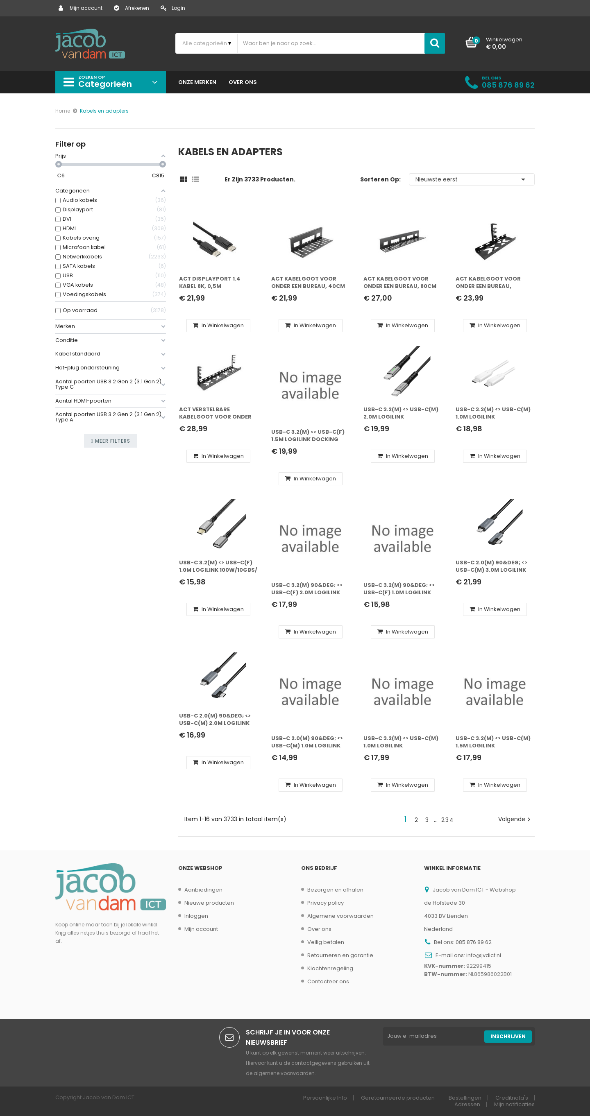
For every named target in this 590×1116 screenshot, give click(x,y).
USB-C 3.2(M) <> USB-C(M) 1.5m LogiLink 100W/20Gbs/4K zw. (493, 742)
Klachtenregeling (330, 968)
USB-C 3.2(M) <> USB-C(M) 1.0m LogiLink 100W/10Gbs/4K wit (493, 413)
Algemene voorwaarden (340, 916)
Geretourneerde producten (398, 1097)
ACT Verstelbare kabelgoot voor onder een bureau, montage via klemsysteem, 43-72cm (217, 413)
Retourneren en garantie (340, 955)
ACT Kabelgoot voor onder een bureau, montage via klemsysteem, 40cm (488, 282)
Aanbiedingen (203, 890)
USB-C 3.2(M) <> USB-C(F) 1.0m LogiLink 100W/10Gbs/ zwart (218, 566)
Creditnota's (511, 1097)
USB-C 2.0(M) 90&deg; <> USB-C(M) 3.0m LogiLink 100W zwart (491, 566)
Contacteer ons (328, 981)
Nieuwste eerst (472, 179)
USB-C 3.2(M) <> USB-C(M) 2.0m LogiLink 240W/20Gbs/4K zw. (400, 413)
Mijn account (80, 8)
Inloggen (196, 916)
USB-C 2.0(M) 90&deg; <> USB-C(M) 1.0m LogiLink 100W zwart (307, 742)
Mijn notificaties (514, 1104)
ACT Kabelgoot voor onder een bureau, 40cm (308, 282)
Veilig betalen (325, 942)
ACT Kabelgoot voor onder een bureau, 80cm (399, 282)
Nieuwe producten (209, 903)
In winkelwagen (218, 325)
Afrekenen (131, 8)
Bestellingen (465, 1097)
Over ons (319, 929)
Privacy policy (325, 903)
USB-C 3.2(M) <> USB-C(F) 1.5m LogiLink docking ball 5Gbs (308, 436)
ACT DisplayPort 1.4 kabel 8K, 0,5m (210, 282)
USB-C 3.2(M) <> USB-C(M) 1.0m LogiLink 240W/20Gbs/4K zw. (400, 742)
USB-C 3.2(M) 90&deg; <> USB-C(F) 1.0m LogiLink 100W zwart (399, 589)
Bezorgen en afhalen (335, 890)
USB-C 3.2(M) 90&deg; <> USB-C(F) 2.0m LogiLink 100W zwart (307, 589)
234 (447, 820)
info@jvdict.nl (483, 955)
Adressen (467, 1104)
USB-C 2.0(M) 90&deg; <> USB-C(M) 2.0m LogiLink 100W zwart (215, 719)
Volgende (515, 819)
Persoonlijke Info (325, 1097)
